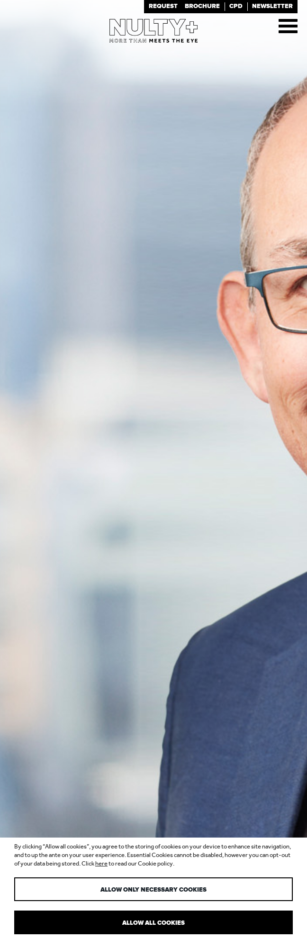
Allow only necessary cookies (153, 890)
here (101, 863)
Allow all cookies (153, 923)
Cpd (236, 6)
